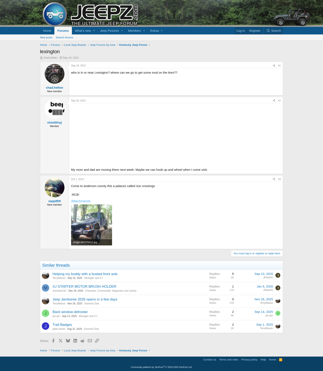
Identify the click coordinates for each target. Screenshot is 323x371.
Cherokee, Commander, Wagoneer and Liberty (110, 290)
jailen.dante (59, 328)
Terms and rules (228, 359)
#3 (279, 179)
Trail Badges (62, 325)
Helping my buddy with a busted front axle (85, 274)
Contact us (209, 359)
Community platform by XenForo (161, 367)
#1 (279, 65)
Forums (63, 30)
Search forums (64, 37)
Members (134, 30)
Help (263, 359)
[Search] (273, 30)
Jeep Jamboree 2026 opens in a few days (85, 299)
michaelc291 (59, 290)
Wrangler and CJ (93, 278)
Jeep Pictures (109, 30)
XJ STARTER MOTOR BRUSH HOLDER (84, 287)
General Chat (91, 303)
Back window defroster (70, 312)
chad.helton (50, 57)
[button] (94, 30)
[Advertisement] (176, 134)
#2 (279, 100)
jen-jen (56, 316)
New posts (46, 37)
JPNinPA (268, 277)
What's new (83, 30)
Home (47, 30)
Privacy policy (249, 359)
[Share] (274, 65)
